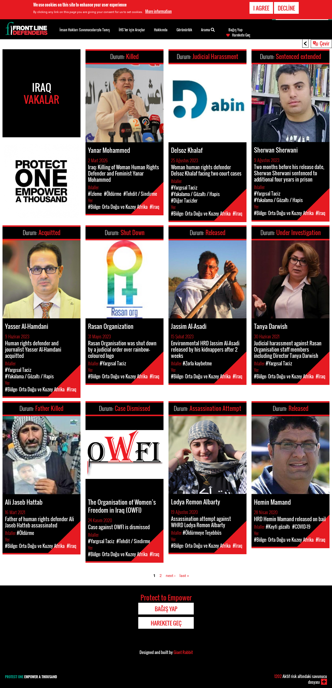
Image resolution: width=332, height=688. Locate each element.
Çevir (324, 43)
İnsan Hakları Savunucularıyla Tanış (85, 29)
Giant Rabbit (183, 652)
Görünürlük (184, 29)
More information (158, 11)
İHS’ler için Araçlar (132, 29)
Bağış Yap (235, 29)
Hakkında (161, 29)
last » (184, 575)
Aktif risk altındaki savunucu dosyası (300, 679)
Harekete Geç (241, 35)
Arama (208, 29)
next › (171, 575)
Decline (286, 8)
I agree (261, 8)
